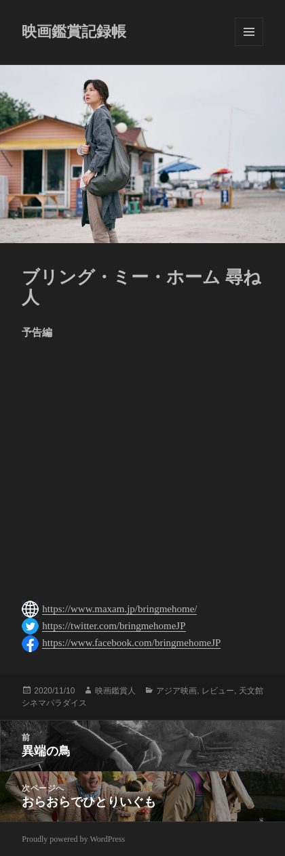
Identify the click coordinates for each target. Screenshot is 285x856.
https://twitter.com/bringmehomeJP (113, 625)
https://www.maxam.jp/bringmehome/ (119, 608)
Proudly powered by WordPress (73, 839)
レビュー (218, 691)
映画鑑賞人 (115, 691)
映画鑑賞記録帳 (74, 31)
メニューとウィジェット (249, 32)
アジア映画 (176, 691)
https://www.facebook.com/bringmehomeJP (131, 642)
